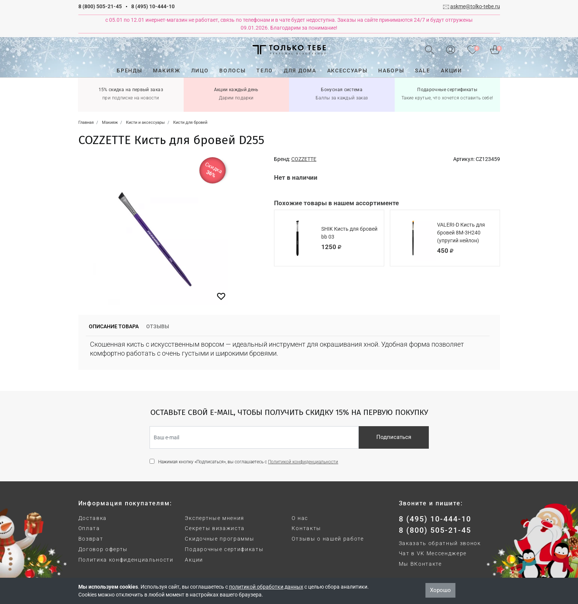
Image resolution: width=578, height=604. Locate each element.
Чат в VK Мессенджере (433, 553)
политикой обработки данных (266, 587)
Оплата (89, 528)
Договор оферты (103, 549)
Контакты (306, 528)
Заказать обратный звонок (440, 543)
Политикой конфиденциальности (303, 461)
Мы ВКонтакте (420, 564)
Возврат (90, 539)
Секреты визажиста (215, 528)
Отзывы (157, 326)
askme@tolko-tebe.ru (475, 6)
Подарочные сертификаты (224, 549)
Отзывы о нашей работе (328, 539)
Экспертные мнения (214, 518)
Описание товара (114, 326)
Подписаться (393, 437)
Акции (194, 560)
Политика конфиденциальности (126, 560)
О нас (300, 518)
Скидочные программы (219, 539)
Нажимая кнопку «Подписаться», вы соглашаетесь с (248, 461)
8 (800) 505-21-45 (100, 6)
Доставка (92, 518)
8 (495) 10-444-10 (153, 6)
